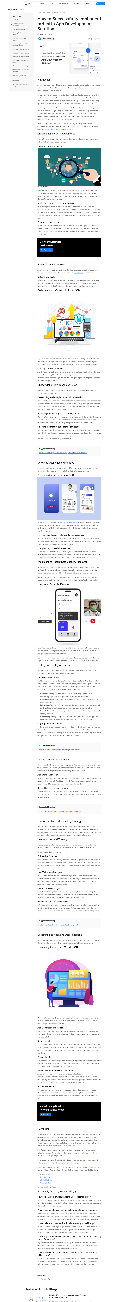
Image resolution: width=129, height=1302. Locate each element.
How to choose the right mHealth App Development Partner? (60, 811)
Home (8, 9)
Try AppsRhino (46, 250)
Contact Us (100, 3)
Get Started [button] (45, 1114)
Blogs (87, 3)
